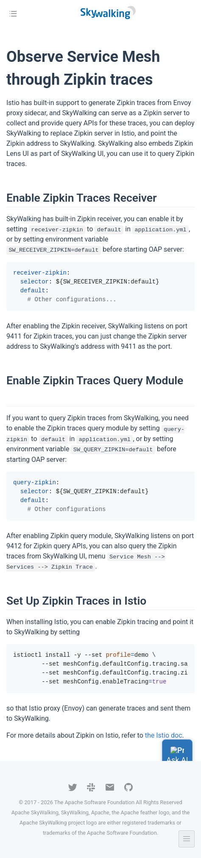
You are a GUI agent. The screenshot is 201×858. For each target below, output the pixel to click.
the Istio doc (163, 735)
